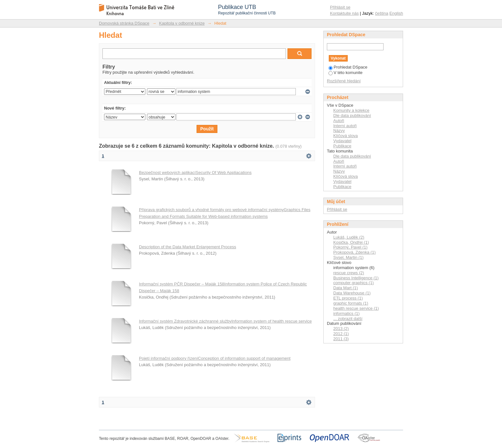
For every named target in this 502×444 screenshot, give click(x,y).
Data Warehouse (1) (352, 293)
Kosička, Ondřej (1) (351, 242)
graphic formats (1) (350, 303)
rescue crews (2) (348, 272)
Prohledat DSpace (348, 67)
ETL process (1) (348, 298)
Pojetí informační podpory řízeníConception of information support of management (214, 358)
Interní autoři (345, 125)
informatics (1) (346, 313)
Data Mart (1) (345, 287)
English (396, 13)
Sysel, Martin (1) (348, 257)
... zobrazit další (347, 318)
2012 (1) (341, 333)
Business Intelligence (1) (356, 277)
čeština (381, 13)
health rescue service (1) (356, 308)
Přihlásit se (340, 7)
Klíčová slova (345, 135)
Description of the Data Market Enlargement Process (187, 246)
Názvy (339, 130)
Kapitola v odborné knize (182, 23)
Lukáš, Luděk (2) (348, 237)
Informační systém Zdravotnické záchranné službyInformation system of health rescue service (225, 321)
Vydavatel (342, 140)
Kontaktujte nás (344, 13)
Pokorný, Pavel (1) (350, 247)
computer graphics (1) (353, 282)
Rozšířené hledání (344, 80)
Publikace (342, 146)
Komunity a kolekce (351, 110)
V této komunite (345, 72)
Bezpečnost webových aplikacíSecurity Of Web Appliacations (195, 172)
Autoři (338, 120)
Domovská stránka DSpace (124, 23)
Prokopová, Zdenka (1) (354, 252)
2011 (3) (341, 338)
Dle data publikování (352, 115)
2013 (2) (341, 328)
